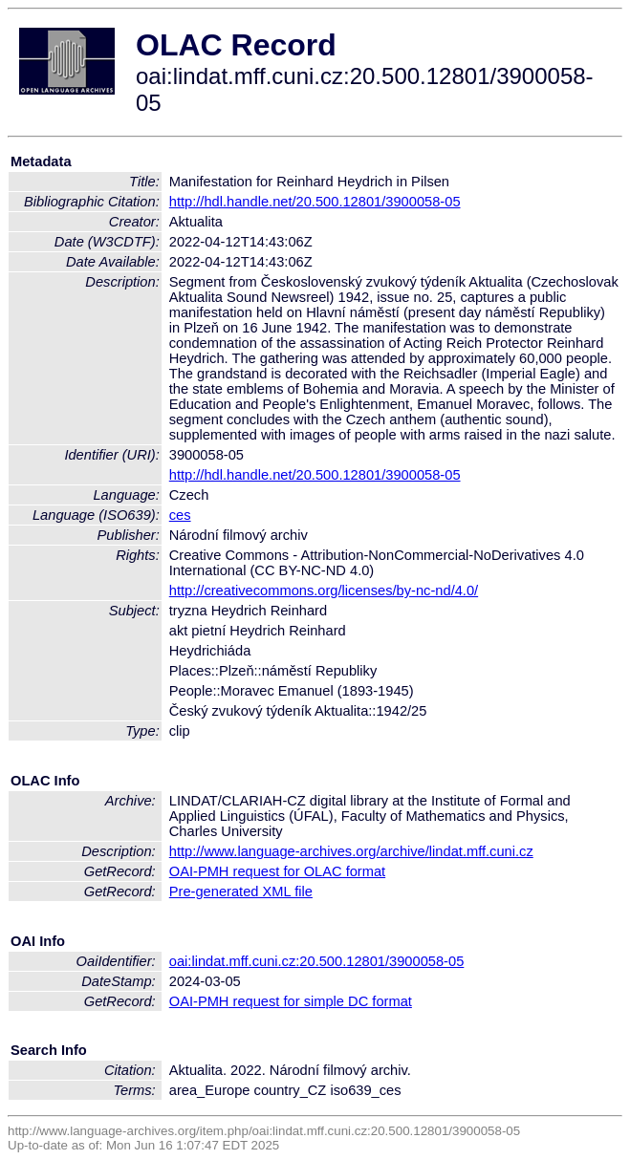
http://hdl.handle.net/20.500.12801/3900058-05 (315, 201)
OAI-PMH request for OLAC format (277, 871)
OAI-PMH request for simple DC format (290, 1001)
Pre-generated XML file (241, 891)
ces (180, 515)
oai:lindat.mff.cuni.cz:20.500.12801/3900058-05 (317, 961)
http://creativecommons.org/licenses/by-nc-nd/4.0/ (323, 590)
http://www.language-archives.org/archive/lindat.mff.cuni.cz (351, 851)
